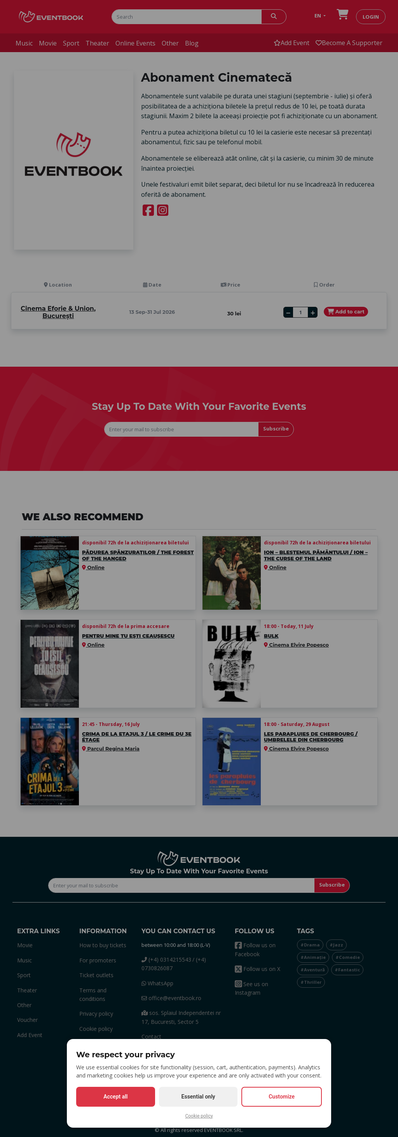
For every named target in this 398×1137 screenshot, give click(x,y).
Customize (282, 1096)
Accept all (115, 1096)
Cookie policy (199, 1116)
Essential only (198, 1096)
